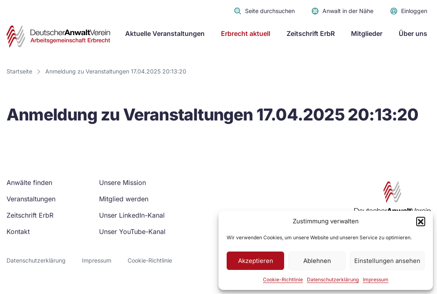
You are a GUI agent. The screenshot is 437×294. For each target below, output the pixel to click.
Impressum (375, 279)
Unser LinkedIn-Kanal (132, 215)
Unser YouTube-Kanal (132, 231)
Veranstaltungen (31, 199)
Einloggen (408, 11)
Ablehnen (317, 261)
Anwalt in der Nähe (342, 11)
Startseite (19, 71)
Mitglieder (366, 33)
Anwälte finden (29, 182)
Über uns (413, 33)
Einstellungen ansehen (387, 261)
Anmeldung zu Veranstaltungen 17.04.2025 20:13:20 (115, 71)
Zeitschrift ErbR (311, 33)
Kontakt (18, 231)
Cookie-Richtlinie (283, 279)
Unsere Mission (122, 182)
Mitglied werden (123, 199)
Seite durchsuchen (264, 11)
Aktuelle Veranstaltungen (165, 33)
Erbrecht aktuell (245, 33)
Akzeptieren (255, 261)
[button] (421, 221)
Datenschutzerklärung (333, 279)
